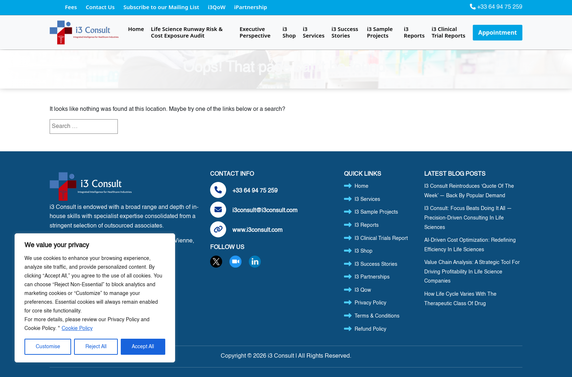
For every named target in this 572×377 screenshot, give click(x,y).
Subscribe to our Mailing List (162, 7)
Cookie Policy (77, 328)
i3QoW (217, 7)
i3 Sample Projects (380, 32)
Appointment (497, 32)
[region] (95, 297)
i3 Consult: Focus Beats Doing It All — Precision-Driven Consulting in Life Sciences (468, 218)
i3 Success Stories (345, 32)
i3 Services (314, 32)
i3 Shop (288, 32)
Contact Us (101, 7)
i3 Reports (414, 32)
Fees (71, 7)
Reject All (96, 346)
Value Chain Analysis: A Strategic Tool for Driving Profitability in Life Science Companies (472, 272)
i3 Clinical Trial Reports (448, 32)
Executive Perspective (255, 32)
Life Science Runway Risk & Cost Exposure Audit (187, 32)
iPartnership (250, 7)
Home (136, 28)
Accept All (143, 346)
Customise (48, 346)
